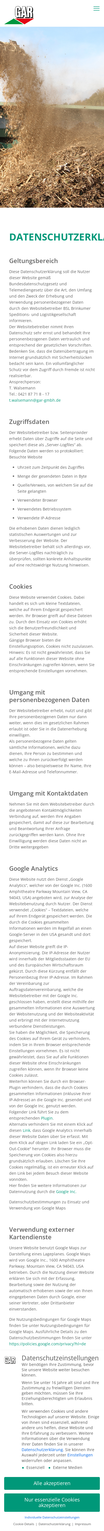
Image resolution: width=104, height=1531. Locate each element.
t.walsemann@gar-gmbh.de (35, 400)
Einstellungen (80, 1455)
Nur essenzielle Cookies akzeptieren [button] (52, 1502)
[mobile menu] (96, 8)
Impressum (83, 1524)
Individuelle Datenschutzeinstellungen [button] (52, 1518)
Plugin (47, 1118)
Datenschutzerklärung (42, 1449)
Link (26, 1130)
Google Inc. (66, 1191)
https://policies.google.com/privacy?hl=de (47, 1343)
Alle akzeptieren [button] (52, 1483)
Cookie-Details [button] (24, 1524)
